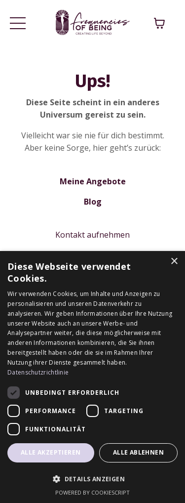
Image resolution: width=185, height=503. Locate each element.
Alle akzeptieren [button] (50, 452)
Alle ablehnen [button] (138, 452)
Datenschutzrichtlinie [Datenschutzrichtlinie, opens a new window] (38, 372)
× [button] (174, 261)
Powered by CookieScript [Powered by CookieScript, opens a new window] (92, 492)
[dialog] (92, 377)
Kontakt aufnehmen (92, 234)
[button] (92, 479)
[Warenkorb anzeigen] (159, 23)
